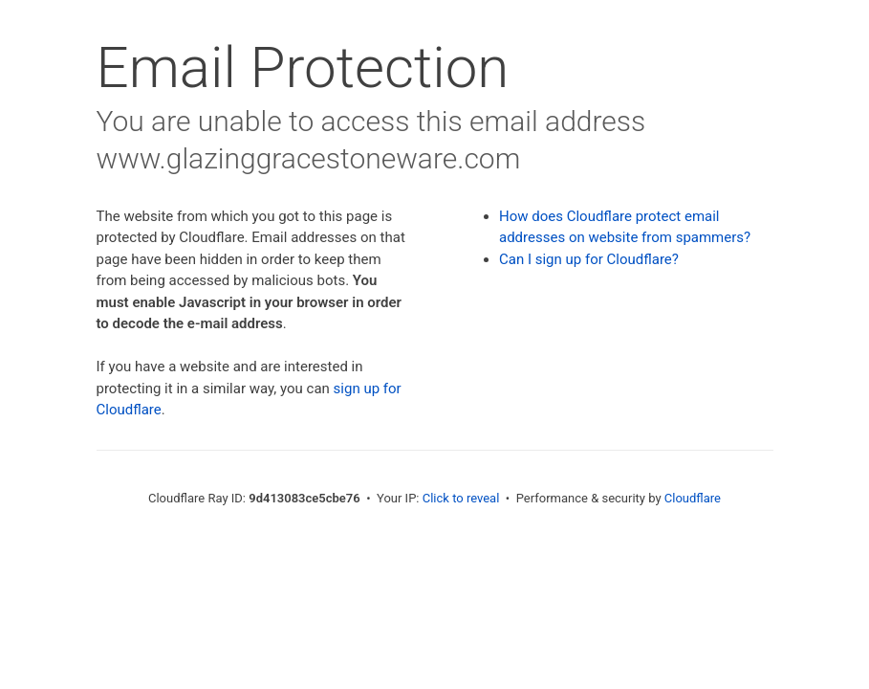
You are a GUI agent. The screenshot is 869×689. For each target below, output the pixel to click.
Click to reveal (461, 498)
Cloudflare (692, 498)
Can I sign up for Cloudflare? (589, 259)
